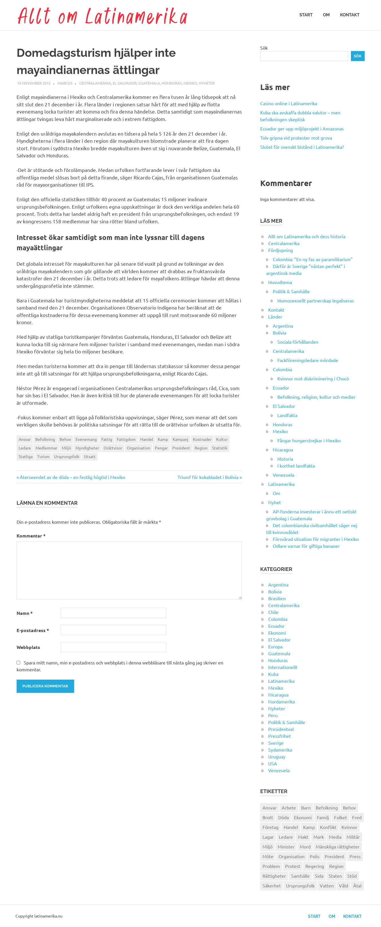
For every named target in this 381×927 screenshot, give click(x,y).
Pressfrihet (279, 736)
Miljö (66, 447)
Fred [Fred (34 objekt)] (357, 817)
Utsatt (90, 456)
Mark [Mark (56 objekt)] (318, 837)
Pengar (161, 447)
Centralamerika (95, 83)
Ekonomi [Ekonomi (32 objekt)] (303, 817)
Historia (285, 458)
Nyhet (274, 502)
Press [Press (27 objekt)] (355, 856)
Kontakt (350, 14)
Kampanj (180, 439)
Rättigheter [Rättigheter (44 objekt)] (274, 876)
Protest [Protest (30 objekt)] (292, 866)
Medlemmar (46, 447)
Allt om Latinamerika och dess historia (307, 236)
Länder (275, 316)
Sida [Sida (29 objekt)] (319, 876)
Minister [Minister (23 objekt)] (286, 846)
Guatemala (149, 83)
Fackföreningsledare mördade (307, 360)
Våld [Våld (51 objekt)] (343, 885)
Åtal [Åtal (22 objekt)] (357, 885)
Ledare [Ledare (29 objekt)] (286, 837)
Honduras (172, 83)
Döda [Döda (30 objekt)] (283, 817)
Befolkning (45, 439)
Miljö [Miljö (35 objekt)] (267, 846)
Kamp (163, 439)
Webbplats (28, 647)
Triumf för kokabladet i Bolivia (207, 477)
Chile (273, 612)
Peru (273, 715)
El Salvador (125, 83)
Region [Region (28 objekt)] (336, 866)
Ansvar (25, 439)
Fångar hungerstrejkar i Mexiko (309, 440)
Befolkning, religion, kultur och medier (316, 397)
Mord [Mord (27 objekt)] (305, 846)
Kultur (222, 439)
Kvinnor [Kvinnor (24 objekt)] (349, 827)
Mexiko (190, 83)
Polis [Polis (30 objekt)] (314, 856)
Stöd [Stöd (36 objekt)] (352, 876)
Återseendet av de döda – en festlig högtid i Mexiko (72, 477)
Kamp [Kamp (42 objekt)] (309, 827)
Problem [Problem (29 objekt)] (271, 866)
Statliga (26, 456)
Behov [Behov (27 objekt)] (349, 807)
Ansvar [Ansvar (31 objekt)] (269, 807)
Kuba (273, 674)
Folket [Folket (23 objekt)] (340, 817)
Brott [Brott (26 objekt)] (267, 817)
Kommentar (31, 536)
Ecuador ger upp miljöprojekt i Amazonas (302, 128)
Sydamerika (280, 749)
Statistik (219, 447)
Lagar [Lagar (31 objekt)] (268, 837)
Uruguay (276, 756)
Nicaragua (283, 449)
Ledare (25, 447)
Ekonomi (277, 632)
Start (306, 14)
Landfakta (287, 415)
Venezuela (283, 475)
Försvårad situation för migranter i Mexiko (316, 539)
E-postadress (33, 630)
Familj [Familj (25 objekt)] (323, 817)
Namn (25, 613)
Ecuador (281, 387)
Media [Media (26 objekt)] (335, 837)
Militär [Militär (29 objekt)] (353, 837)
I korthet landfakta (296, 465)
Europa (275, 646)
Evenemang (86, 439)
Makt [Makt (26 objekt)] (303, 837)
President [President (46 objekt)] (334, 856)
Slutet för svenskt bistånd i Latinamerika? (302, 147)
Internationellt (282, 667)
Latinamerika (281, 484)
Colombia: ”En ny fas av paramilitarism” (313, 259)
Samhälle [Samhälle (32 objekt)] (300, 876)
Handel (146, 439)
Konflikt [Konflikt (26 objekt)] (328, 827)
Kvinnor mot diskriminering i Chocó (313, 378)
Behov (65, 439)
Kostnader (202, 439)
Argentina (283, 325)
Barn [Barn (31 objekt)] (306, 807)
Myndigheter (87, 447)
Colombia (282, 369)
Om (326, 14)
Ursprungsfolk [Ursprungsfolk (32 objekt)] (300, 885)
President (181, 447)
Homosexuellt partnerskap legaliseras (315, 300)
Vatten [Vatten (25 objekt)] (327, 885)
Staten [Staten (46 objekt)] (335, 876)
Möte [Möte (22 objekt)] (267, 856)
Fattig (106, 439)
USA (272, 763)
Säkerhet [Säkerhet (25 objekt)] (271, 885)
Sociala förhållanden (297, 342)
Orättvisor (113, 447)
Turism (43, 456)
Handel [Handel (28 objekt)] (291, 827)
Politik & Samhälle (291, 291)
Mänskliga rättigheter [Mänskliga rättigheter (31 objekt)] (338, 846)
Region (201, 447)
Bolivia (279, 332)
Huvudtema (280, 282)
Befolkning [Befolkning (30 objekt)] (327, 807)
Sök (264, 47)
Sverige (276, 743)
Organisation (138, 447)
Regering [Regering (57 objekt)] (314, 866)
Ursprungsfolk (66, 456)
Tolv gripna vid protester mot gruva (296, 137)
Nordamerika (281, 701)
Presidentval (281, 729)
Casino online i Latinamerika (289, 103)
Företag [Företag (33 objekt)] (270, 827)
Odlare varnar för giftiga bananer (306, 546)
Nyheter (207, 83)
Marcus (65, 83)
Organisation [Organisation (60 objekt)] (292, 856)
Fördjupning (280, 250)
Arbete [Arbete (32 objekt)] (289, 807)
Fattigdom (126, 439)
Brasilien (277, 598)
